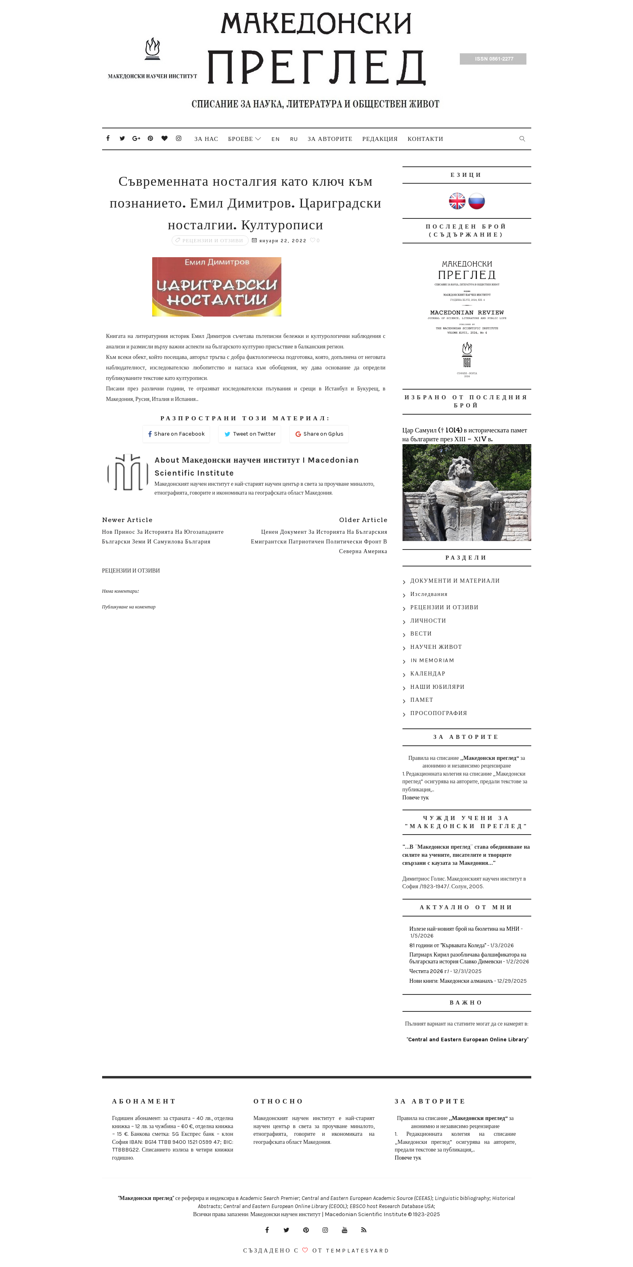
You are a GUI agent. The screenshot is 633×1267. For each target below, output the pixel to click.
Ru (294, 139)
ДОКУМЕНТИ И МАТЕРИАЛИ (455, 580)
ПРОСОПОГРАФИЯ (439, 713)
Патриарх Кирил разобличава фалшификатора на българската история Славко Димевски (467, 958)
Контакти (426, 139)
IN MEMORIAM (433, 660)
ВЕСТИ (421, 633)
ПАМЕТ (422, 699)
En (275, 139)
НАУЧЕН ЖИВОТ (436, 647)
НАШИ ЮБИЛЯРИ (438, 687)
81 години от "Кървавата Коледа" (447, 945)
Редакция (380, 139)
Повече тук (415, 797)
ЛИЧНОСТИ (428, 620)
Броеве (240, 139)
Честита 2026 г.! (429, 971)
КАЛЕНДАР (428, 673)
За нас (206, 139)
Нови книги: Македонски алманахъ (451, 981)
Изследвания (429, 594)
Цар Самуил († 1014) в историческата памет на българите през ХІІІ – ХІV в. (464, 435)
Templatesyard (358, 1250)
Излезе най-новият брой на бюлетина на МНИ (464, 928)
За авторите (330, 139)
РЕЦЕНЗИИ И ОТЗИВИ (212, 240)
